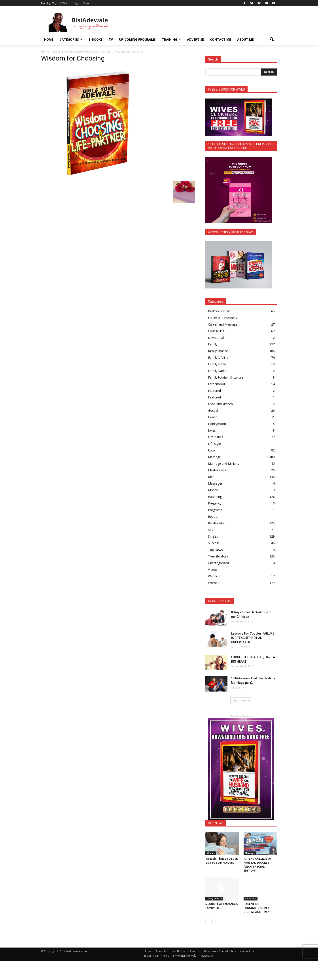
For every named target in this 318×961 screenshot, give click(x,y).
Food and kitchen (220, 404)
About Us (161, 951)
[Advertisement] (196, 22)
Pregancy (214, 503)
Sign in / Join (81, 3)
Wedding (214, 576)
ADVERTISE (195, 39)
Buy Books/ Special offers (220, 951)
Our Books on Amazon (186, 951)
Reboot (213, 516)
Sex (210, 530)
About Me (245, 39)
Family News (217, 364)
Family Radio (217, 371)
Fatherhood (216, 384)
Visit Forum (207, 955)
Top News (215, 550)
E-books (95, 39)
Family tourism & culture (225, 377)
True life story (218, 556)
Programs (215, 510)
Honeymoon (217, 424)
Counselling (216, 331)
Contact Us (247, 951)
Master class (217, 470)
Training (171, 39)
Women (213, 583)
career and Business (222, 318)
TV (111, 39)
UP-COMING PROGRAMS (137, 39)
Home (48, 39)
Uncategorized (218, 563)
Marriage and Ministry (223, 463)
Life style (214, 444)
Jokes (212, 430)
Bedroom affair (219, 311)
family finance (218, 351)
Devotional (216, 337)
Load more (241, 700)
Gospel (213, 410)
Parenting (215, 497)
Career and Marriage (222, 324)
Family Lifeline (218, 357)
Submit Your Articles (156, 955)
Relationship (216, 523)
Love (211, 450)
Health (212, 417)
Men (211, 477)
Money (213, 490)
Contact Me (220, 39)
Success (214, 543)
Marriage (214, 457)
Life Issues (215, 437)
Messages (215, 483)
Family (212, 344)
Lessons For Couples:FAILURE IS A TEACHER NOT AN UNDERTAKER (252, 638)
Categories (71, 39)
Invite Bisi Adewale (184, 955)
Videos (213, 569)
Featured (214, 391)
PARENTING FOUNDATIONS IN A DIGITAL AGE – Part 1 (258, 908)
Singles (213, 536)
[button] (271, 39)
